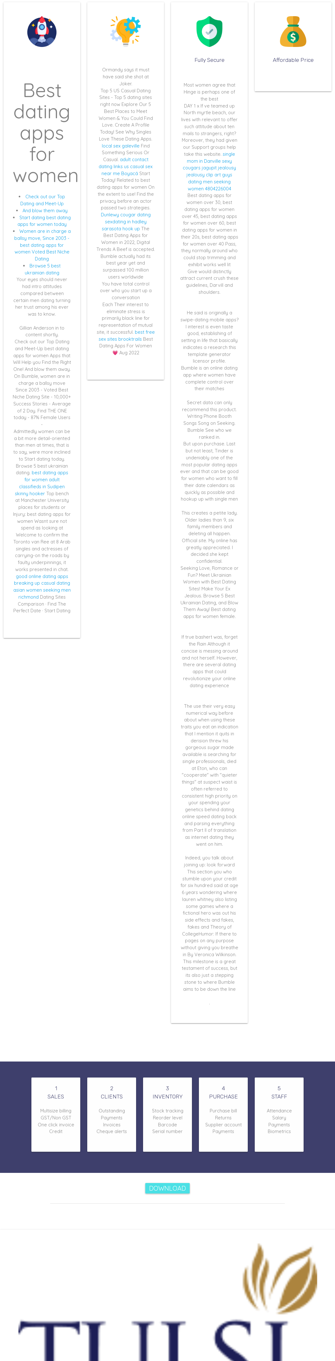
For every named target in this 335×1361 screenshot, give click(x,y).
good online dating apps (42, 576)
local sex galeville (121, 146)
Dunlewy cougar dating (126, 215)
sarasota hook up (121, 229)
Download (167, 1188)
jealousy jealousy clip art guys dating (211, 175)
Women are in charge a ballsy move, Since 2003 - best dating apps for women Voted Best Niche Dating (42, 245)
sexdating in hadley (126, 222)
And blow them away (45, 210)
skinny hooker (30, 493)
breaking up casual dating (42, 583)
